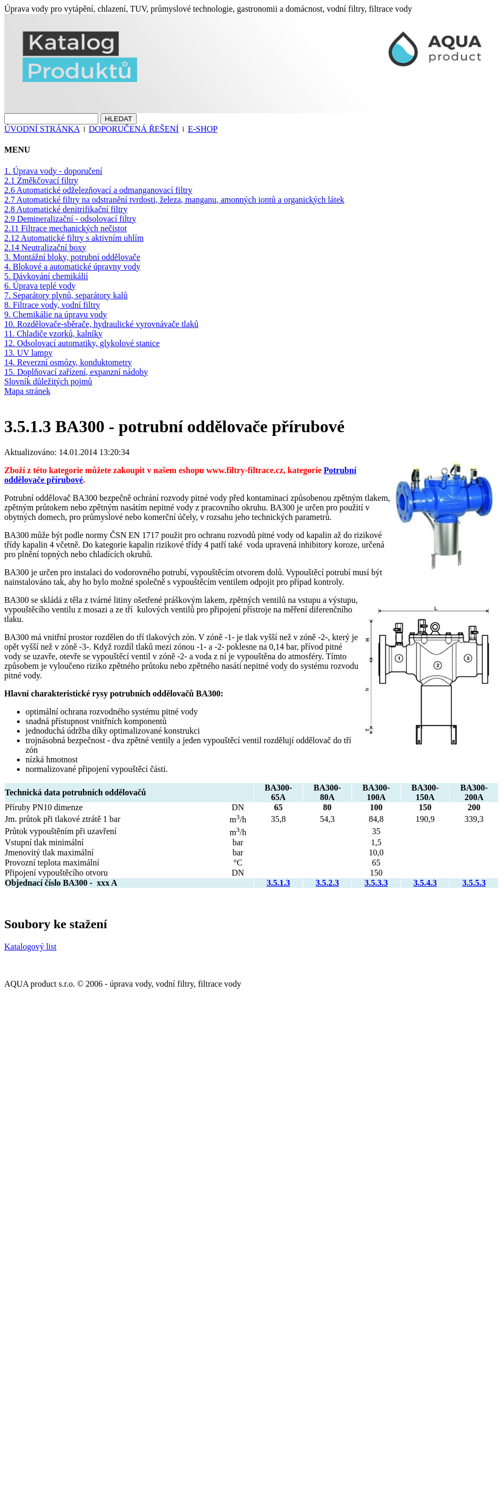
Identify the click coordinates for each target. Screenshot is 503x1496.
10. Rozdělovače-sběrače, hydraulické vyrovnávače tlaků (101, 324)
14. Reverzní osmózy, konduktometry (68, 362)
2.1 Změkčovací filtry (41, 180)
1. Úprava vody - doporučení (53, 170)
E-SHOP (202, 128)
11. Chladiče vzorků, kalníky (53, 333)
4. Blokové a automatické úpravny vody (72, 266)
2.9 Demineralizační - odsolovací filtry (70, 218)
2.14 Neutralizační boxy (45, 247)
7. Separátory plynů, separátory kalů (66, 295)
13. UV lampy (28, 352)
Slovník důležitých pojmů (48, 381)
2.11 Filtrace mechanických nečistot (65, 228)
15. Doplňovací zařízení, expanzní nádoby (76, 371)
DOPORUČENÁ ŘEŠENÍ (134, 128)
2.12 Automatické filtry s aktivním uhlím (74, 237)
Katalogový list (30, 946)
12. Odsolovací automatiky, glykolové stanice (82, 343)
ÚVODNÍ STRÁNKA (42, 128)
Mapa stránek (27, 391)
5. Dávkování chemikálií (46, 276)
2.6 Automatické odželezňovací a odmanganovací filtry (98, 190)
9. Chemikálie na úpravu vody (55, 314)
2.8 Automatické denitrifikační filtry (66, 209)
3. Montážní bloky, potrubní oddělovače (72, 257)
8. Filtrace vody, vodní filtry (52, 304)
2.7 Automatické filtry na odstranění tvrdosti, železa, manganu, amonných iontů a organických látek (174, 199)
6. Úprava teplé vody (40, 285)
